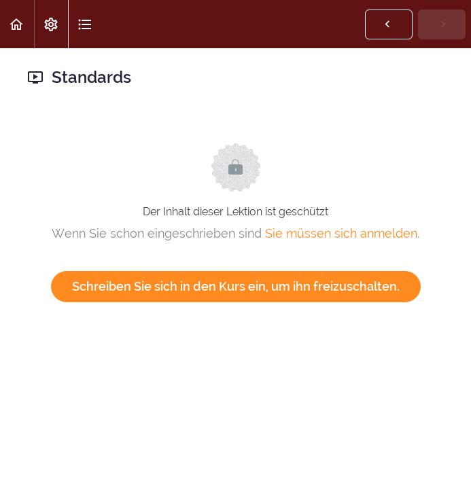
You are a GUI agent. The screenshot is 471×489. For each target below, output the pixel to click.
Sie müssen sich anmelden (341, 233)
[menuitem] (51, 24)
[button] (17, 24)
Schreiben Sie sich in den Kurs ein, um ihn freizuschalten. (236, 286)
